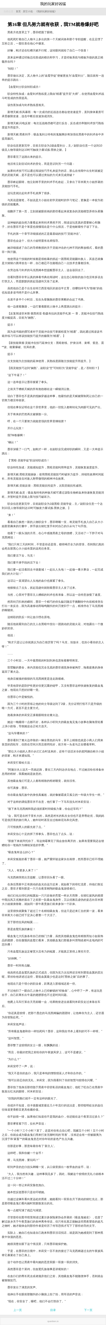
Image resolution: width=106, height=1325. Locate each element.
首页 (18, 11)
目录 (53, 1310)
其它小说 (28, 11)
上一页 (17, 1310)
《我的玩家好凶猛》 (46, 11)
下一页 (88, 1310)
